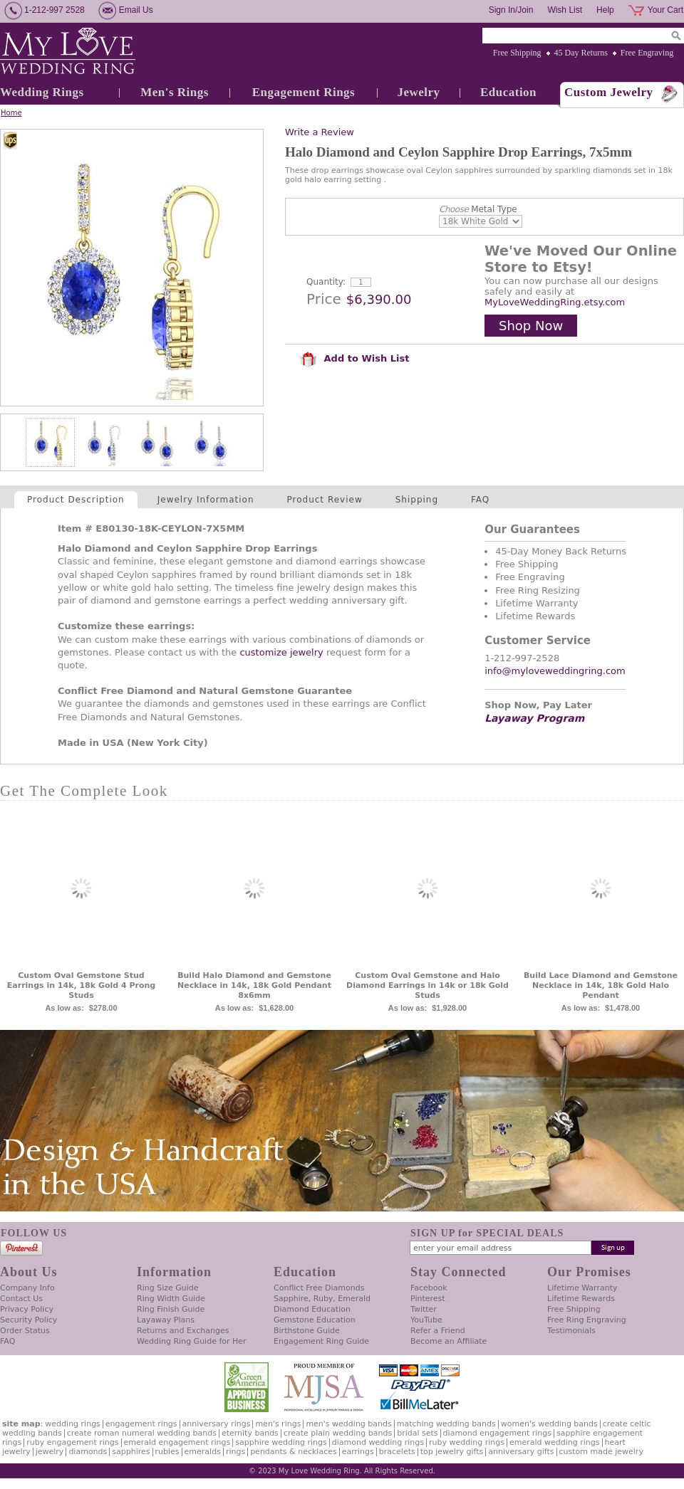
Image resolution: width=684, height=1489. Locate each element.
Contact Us (21, 1298)
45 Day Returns (581, 53)
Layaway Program (534, 718)
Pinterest (427, 1298)
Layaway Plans (166, 1320)
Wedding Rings (42, 92)
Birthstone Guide (307, 1330)
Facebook (428, 1288)
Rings (235, 1451)
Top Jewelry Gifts (451, 1451)
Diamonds (87, 1451)
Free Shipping (517, 53)
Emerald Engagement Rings (177, 1442)
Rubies (167, 1451)
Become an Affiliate (448, 1341)
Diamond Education (312, 1309)
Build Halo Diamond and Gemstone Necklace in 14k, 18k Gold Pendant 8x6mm (254, 985)
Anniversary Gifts (521, 1451)
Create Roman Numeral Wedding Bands (142, 1433)
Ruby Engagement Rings (72, 1442)
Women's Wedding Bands (549, 1424)
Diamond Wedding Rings (378, 1442)
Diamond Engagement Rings (497, 1433)
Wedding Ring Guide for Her (192, 1341)
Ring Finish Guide (170, 1309)
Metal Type (478, 209)
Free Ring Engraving (586, 1320)
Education (508, 92)
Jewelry (418, 92)
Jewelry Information (205, 500)
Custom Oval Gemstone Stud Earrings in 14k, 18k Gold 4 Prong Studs (81, 985)
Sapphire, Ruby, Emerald (322, 1298)
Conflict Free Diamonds (319, 1288)
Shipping (416, 500)
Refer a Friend (437, 1330)
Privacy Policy (26, 1309)
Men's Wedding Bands (348, 1424)
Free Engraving (647, 53)
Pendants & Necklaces (293, 1451)
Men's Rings (174, 92)
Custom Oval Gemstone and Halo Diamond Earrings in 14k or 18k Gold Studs (427, 985)
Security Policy (28, 1320)
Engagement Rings (303, 92)
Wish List (564, 10)
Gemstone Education (315, 1320)
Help (605, 10)
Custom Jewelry (608, 92)
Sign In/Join (511, 10)
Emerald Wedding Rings (554, 1442)
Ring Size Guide (168, 1288)
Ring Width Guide (171, 1298)
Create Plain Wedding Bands (338, 1433)
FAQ (480, 500)
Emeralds (203, 1451)
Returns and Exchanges (183, 1330)
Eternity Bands (250, 1433)
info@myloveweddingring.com (555, 670)
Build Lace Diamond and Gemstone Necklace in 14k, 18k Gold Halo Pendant (601, 985)
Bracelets (397, 1451)
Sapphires (131, 1451)
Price (323, 298)
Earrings (358, 1451)
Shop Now (531, 325)
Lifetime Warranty (582, 1288)
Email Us (136, 10)
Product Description (76, 500)
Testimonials (571, 1330)
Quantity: (326, 282)
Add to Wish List (354, 358)
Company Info (27, 1288)
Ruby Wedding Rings (466, 1442)
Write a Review (319, 132)
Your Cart (665, 10)
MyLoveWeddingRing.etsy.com (554, 302)
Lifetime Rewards (581, 1298)
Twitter (423, 1309)
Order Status (25, 1330)
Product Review (325, 500)
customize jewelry (281, 652)
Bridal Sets (417, 1433)
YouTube (426, 1320)
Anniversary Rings (216, 1424)
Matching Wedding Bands (446, 1424)
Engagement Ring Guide (321, 1341)
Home (11, 113)
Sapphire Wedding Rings (281, 1442)
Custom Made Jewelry (601, 1451)
